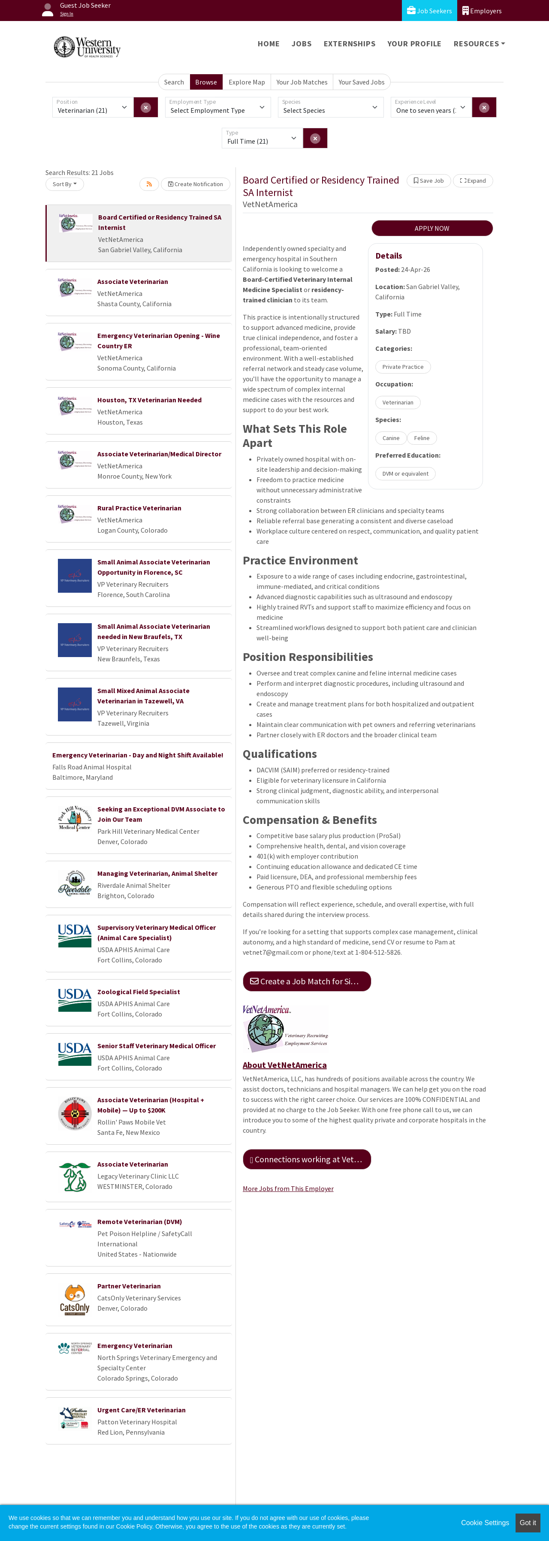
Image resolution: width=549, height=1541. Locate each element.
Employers (482, 10)
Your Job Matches (302, 82)
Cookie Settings (485, 1522)
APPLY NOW (432, 228)
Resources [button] (476, 43)
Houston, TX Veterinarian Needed (149, 399)
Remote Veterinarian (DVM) (139, 1221)
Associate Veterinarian (132, 281)
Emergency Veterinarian (134, 1345)
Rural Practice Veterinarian (139, 508)
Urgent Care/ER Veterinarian (141, 1409)
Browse (206, 82)
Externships (350, 43)
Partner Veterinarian (129, 1286)
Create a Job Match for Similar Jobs (310, 981)
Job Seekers (429, 10)
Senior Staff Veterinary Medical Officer (156, 1045)
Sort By (62, 184)
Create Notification (195, 184)
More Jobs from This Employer (288, 1188)
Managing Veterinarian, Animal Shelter (157, 873)
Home (269, 43)
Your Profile (415, 43)
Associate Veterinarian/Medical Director (159, 453)
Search (174, 82)
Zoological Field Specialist (138, 991)
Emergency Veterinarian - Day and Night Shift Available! (137, 755)
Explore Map (247, 82)
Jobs (301, 43)
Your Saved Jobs (362, 82)
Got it (528, 1522)
